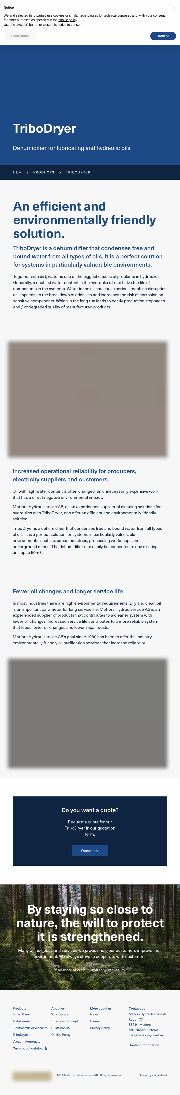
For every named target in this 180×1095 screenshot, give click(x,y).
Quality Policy (86, 3)
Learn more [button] (20, 1086)
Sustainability (114, 3)
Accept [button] (163, 1086)
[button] (132, 15)
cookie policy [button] (67, 1070)
